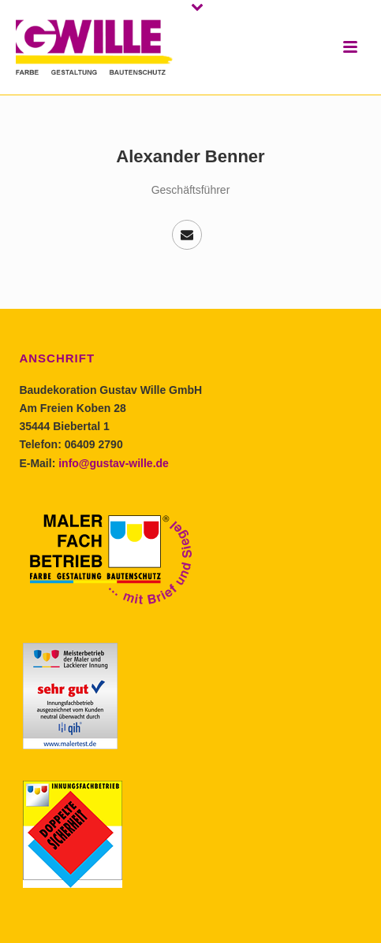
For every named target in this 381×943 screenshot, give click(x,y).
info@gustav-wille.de (113, 463)
